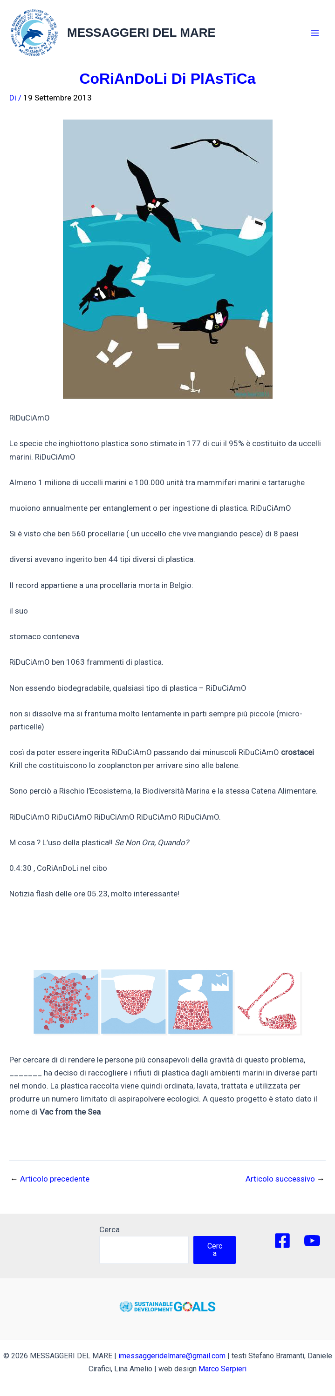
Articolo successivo (285, 1179)
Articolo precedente (49, 1179)
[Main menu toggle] (315, 33)
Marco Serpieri (222, 1368)
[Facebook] (282, 1240)
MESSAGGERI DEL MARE (141, 33)
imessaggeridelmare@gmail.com (172, 1355)
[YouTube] (312, 1240)
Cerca (109, 1229)
